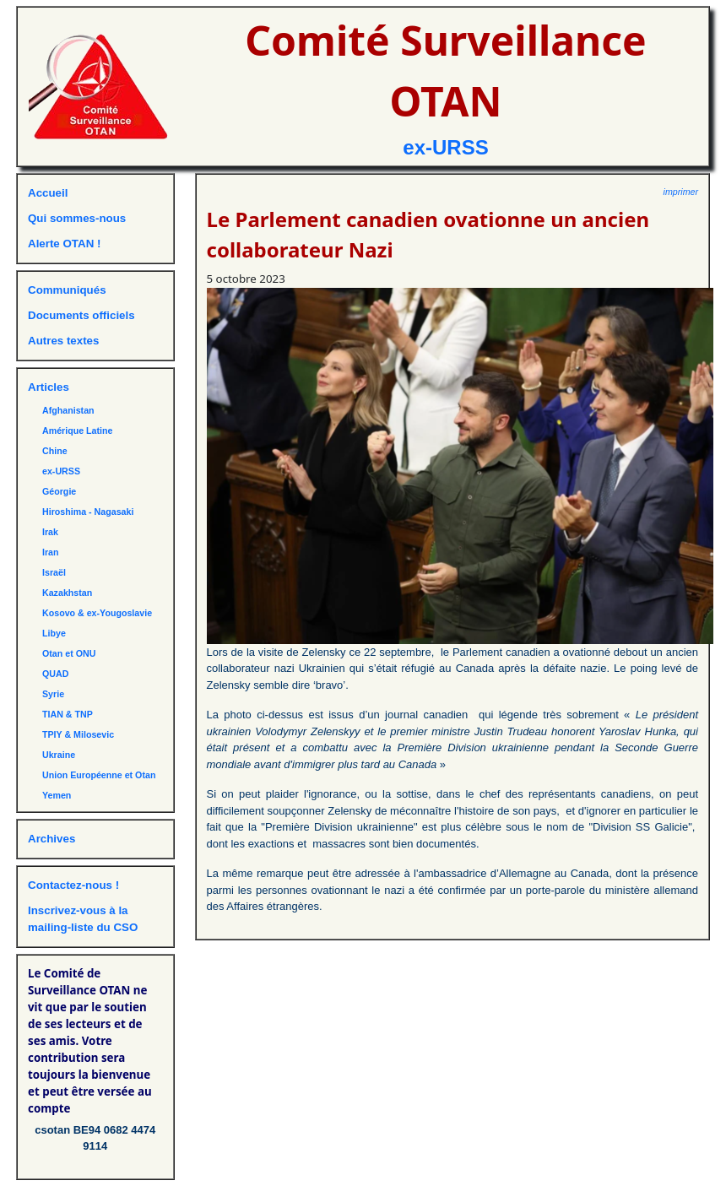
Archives (51, 838)
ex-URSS (445, 147)
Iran (50, 552)
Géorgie (59, 491)
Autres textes (63, 340)
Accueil (48, 193)
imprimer (681, 192)
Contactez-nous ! (73, 885)
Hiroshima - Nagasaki (87, 511)
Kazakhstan (67, 593)
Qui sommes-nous (77, 218)
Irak (50, 532)
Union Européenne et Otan (98, 775)
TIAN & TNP (67, 714)
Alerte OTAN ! (64, 243)
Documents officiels (81, 315)
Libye (54, 633)
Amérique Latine (77, 430)
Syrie (53, 694)
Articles (48, 387)
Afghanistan (68, 410)
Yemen (56, 795)
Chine (55, 451)
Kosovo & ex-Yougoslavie (97, 613)
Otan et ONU (68, 653)
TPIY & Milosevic (78, 734)
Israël (54, 572)
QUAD (55, 674)
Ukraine (58, 755)
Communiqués (67, 290)
